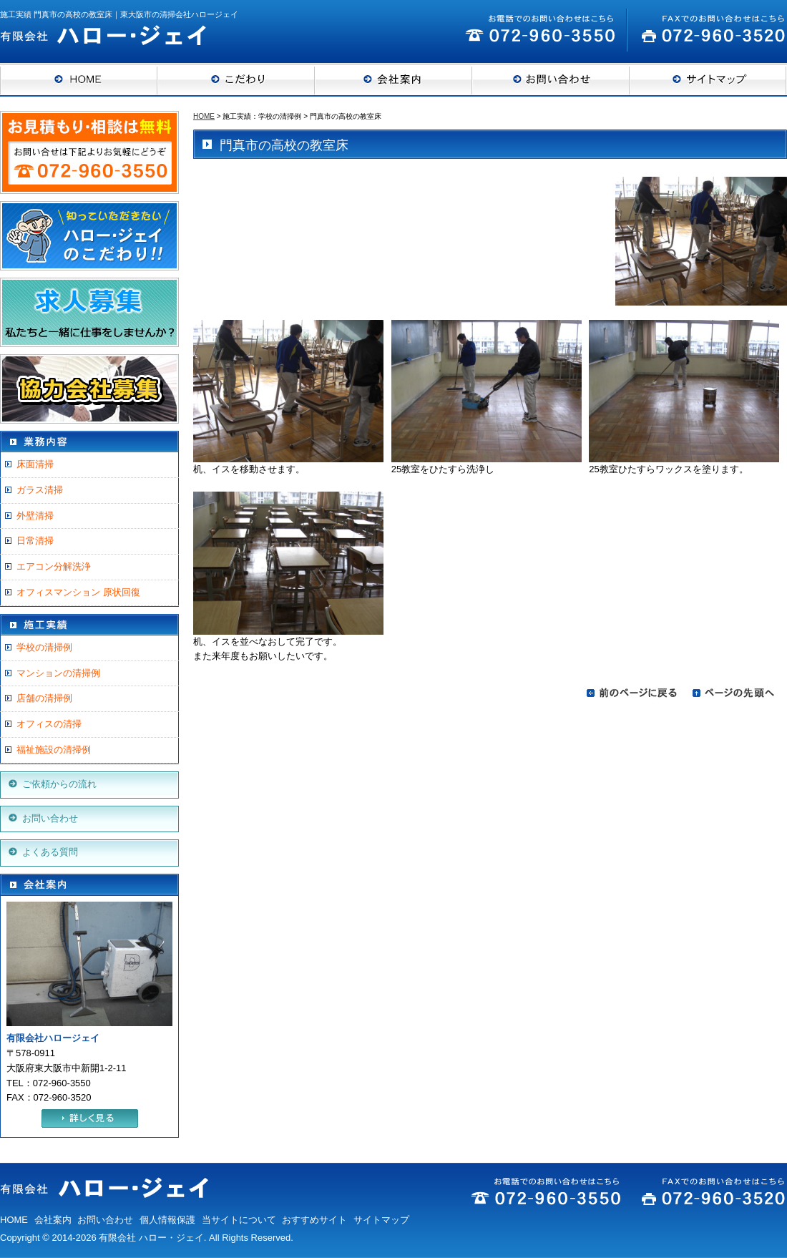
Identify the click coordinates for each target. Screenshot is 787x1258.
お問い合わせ (50, 818)
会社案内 (53, 1219)
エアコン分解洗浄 (53, 566)
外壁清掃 (35, 515)
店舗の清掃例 (44, 698)
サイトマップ (381, 1219)
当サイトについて (239, 1219)
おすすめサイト (314, 1219)
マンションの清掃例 (58, 673)
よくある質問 (50, 852)
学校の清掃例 (44, 647)
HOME (204, 116)
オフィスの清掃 (49, 723)
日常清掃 (35, 540)
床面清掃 (35, 464)
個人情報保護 (167, 1219)
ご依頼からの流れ (59, 784)
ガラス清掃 (39, 489)
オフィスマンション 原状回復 (78, 592)
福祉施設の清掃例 (53, 749)
